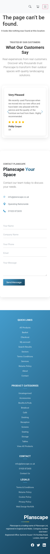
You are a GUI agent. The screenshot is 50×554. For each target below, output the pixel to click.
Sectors (25, 352)
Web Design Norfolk (25, 506)
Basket (25, 332)
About (25, 371)
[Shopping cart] (38, 6)
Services (25, 361)
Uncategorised (25, 393)
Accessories (25, 398)
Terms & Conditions (25, 487)
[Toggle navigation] (45, 6)
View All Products (25, 446)
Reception (25, 422)
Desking (25, 417)
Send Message (14, 282)
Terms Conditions (25, 356)
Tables (25, 441)
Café (25, 412)
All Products (25, 327)
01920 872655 (15, 211)
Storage (25, 436)
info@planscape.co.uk (18, 197)
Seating (25, 432)
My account (25, 342)
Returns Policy (25, 366)
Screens (25, 427)
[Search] (30, 6)
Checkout (25, 337)
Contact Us (25, 473)
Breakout (25, 408)
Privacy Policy (25, 502)
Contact (25, 376)
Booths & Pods (25, 403)
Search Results (25, 347)
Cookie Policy (25, 497)
